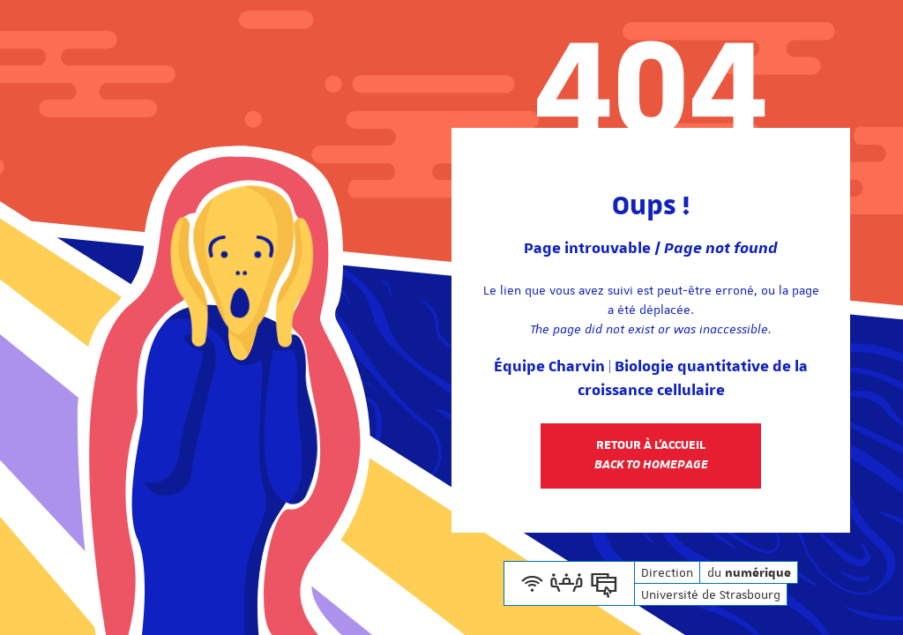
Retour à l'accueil (651, 455)
